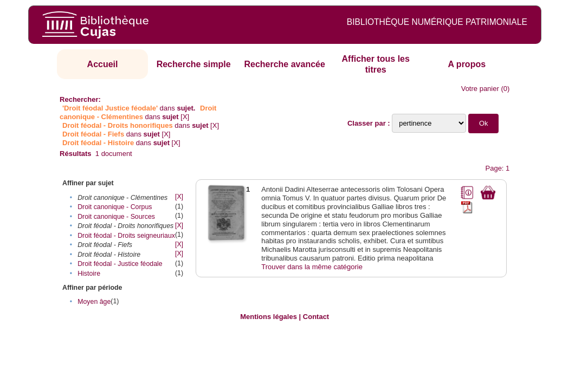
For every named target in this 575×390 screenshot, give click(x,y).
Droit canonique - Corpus (114, 207)
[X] (184, 117)
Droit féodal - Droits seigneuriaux (126, 235)
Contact (316, 317)
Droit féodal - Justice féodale (119, 264)
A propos (467, 64)
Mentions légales (268, 317)
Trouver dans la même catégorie (312, 267)
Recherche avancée (284, 64)
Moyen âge (94, 302)
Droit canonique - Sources (116, 216)
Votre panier (480, 88)
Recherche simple (194, 64)
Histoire (88, 273)
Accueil (102, 64)
